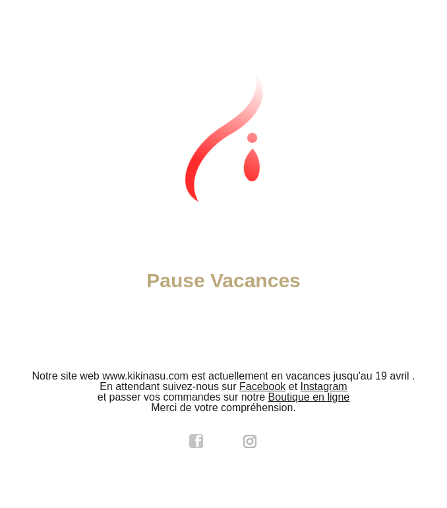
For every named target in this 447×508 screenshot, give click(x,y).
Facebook (262, 386)
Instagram (324, 386)
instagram (250, 441)
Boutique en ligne (309, 397)
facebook (196, 441)
